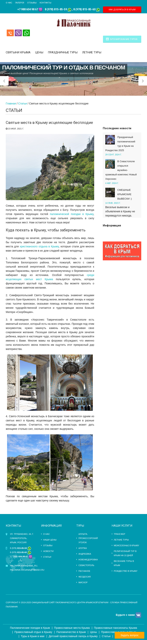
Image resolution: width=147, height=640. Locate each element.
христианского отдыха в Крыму (39, 246)
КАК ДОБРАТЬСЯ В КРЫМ (122, 9)
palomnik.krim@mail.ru (23, 566)
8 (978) (20, 548)
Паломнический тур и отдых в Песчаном (63, 67)
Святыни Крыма (18, 52)
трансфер (119, 534)
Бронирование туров (123, 39)
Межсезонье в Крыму (126, 545)
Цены (39, 52)
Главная (11, 103)
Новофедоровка (88, 559)
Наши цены (49, 540)
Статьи (22, 103)
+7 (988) (19, 556)
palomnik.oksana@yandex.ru (27, 570)
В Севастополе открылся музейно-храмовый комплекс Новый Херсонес (121, 170)
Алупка (82, 548)
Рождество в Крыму (125, 571)
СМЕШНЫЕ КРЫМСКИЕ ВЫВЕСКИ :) (124, 194)
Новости (48, 551)
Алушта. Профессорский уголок (88, 538)
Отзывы (32, 3)
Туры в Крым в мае (33, 636)
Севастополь (86, 565)
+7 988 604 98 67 (27, 9)
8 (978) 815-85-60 (84, 9)
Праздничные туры (63, 52)
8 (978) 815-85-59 (56, 9)
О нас (9, 3)
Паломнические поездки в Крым (30, 627)
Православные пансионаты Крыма (115, 627)
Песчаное (84, 571)
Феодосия (84, 577)
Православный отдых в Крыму (33, 632)
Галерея (19, 3)
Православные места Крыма (72, 627)
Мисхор (82, 582)
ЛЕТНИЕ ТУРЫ (121, 540)
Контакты (45, 3)
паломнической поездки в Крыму (71, 214)
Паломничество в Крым (71, 632)
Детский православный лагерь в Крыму (73, 636)
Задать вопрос (129, 635)
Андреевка (84, 554)
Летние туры (91, 52)
